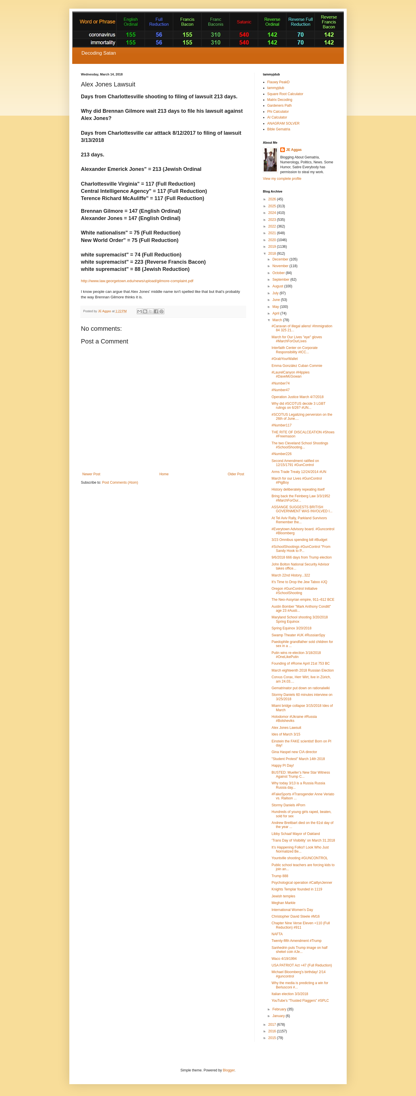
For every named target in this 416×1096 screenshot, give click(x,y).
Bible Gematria (278, 129)
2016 (272, 1031)
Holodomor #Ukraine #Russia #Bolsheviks (294, 719)
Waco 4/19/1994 (284, 959)
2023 (272, 220)
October (279, 273)
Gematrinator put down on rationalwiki (301, 688)
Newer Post (91, 474)
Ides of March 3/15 (286, 734)
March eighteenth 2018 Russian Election (303, 670)
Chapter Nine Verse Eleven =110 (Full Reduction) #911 (301, 925)
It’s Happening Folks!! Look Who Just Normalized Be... (300, 849)
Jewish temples (283, 896)
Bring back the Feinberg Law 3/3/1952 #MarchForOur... (301, 498)
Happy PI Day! (283, 766)
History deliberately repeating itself (298, 489)
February (279, 1009)
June (276, 300)
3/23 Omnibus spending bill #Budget (299, 540)
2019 (272, 247)
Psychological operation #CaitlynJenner (302, 883)
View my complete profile (282, 179)
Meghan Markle (284, 903)
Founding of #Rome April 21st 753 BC (301, 663)
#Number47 (281, 390)
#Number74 (281, 383)
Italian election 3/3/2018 (290, 994)
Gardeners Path (279, 105)
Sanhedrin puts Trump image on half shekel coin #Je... (299, 950)
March (277, 320)
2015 (272, 1038)
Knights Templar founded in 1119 (297, 889)
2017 (272, 1025)
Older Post (236, 474)
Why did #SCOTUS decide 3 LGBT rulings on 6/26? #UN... (299, 406)
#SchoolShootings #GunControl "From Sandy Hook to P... (301, 549)
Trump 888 (280, 876)
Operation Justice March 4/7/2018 (298, 397)
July (276, 293)
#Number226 (281, 454)
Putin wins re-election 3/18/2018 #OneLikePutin (296, 655)
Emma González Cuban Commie (297, 366)
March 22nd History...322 (291, 575)
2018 (272, 254)
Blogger (229, 1070)
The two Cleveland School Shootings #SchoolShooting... (300, 445)
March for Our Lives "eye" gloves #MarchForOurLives (297, 339)
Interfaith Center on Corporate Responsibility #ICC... (294, 350)
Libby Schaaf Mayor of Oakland (296, 834)
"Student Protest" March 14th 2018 (298, 759)
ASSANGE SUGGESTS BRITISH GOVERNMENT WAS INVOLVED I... (302, 509)
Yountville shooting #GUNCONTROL (300, 858)
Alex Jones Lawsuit (286, 728)
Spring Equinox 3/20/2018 (291, 628)
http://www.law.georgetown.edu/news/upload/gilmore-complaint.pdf (137, 281)
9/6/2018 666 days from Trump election (302, 557)
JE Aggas (294, 150)
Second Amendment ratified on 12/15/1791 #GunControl (295, 463)
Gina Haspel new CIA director (294, 752)
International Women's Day (292, 910)
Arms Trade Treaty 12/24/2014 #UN (299, 472)
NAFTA (277, 934)
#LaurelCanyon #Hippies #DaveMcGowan (290, 374)
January (279, 1016)
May (276, 307)
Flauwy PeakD (278, 82)
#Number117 (281, 425)
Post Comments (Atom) (120, 482)
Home (164, 474)
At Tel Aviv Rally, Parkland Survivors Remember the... (299, 520)
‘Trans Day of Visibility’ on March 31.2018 (303, 840)
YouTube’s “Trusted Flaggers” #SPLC (300, 1001)
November (280, 266)
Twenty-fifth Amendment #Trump (297, 941)
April (276, 313)
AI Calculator (277, 117)
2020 (272, 240)
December (280, 259)
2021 (272, 233)
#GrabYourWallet (285, 359)
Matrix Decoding (279, 100)
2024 (272, 213)
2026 (272, 199)
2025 (272, 206)
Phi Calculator (278, 112)
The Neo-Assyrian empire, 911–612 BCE (303, 600)
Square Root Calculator (285, 94)
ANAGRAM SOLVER (283, 123)
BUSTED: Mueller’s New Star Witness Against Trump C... (301, 774)
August (278, 286)
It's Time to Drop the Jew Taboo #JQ (299, 582)
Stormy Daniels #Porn (288, 805)
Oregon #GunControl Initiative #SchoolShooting (294, 591)
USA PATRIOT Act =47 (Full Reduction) (302, 965)
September (281, 280)
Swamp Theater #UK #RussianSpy (298, 635)
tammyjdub (275, 88)
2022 (272, 226)
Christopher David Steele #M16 (296, 916)
